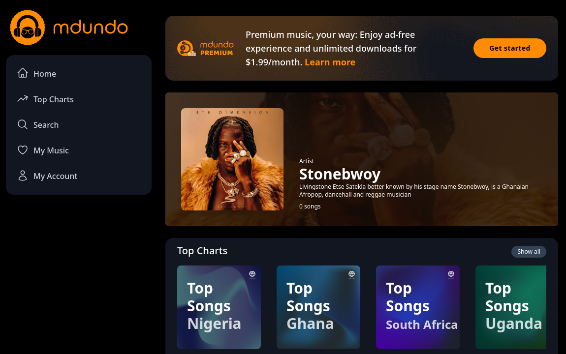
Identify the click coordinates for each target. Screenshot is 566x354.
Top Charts (45, 98)
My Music (43, 150)
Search (38, 124)
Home (36, 73)
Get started (510, 48)
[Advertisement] (78, 275)
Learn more (330, 62)
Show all (528, 251)
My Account (47, 175)
